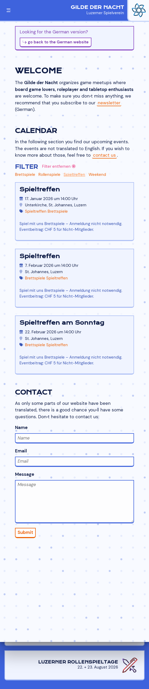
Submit (25, 532)
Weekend (97, 174)
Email (74, 457)
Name (74, 434)
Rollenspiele (49, 174)
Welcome (38, 70)
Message (74, 497)
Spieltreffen (74, 174)
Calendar (36, 131)
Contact (33, 392)
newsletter (109, 103)
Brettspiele (25, 174)
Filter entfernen (59, 166)
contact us (104, 155)
